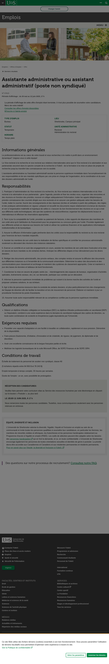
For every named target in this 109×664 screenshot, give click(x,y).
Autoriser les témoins (97, 655)
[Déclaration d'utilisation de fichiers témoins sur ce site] (54, 649)
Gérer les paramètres (75, 655)
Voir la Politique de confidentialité (16, 648)
